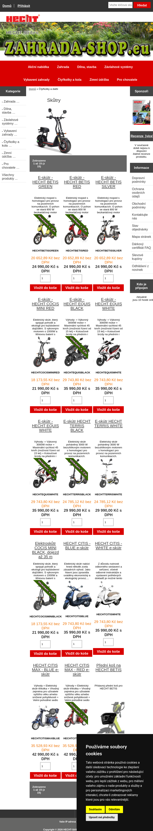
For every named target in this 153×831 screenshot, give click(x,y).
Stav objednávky (140, 227)
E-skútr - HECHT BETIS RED (77, 182)
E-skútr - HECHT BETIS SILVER (108, 182)
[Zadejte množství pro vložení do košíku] (45, 278)
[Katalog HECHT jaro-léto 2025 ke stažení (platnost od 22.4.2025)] (141, 113)
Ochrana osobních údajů (138, 192)
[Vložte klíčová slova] (120, 5)
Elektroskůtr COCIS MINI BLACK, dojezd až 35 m (45, 550)
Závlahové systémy (118, 67)
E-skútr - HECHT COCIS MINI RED (45, 303)
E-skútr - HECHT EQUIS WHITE (108, 303)
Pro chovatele (127, 79)
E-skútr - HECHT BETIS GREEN (45, 182)
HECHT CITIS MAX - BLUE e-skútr (45, 669)
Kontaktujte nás (140, 216)
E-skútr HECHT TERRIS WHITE (108, 423)
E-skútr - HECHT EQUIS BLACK (76, 303)
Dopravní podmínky (139, 179)
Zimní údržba (99, 79)
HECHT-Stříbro (71, 829)
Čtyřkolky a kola (69, 79)
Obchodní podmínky (139, 205)
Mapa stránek (141, 236)
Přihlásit (24, 6)
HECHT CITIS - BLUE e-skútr (77, 545)
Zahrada (63, 67)
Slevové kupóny (137, 256)
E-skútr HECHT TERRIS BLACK (77, 425)
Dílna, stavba (86, 67)
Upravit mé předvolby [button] (102, 817)
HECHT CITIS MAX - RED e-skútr (76, 669)
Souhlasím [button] (95, 809)
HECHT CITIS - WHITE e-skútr (108, 545)
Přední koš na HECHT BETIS (108, 667)
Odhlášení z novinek (140, 267)
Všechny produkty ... (10, 176)
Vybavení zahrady (37, 79)
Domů (7, 6)
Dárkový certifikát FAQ (141, 245)
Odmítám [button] (114, 809)
